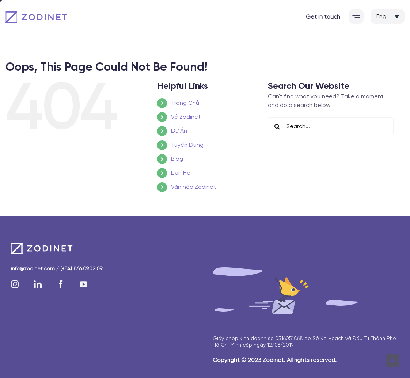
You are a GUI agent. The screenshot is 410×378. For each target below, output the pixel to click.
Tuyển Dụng (187, 145)
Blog (177, 159)
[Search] (277, 126)
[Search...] (331, 126)
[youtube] (83, 284)
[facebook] (61, 284)
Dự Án (179, 131)
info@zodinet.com (33, 269)
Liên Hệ (180, 173)
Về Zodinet (186, 117)
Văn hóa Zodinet (193, 187)
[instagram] (15, 284)
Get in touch (323, 17)
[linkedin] (38, 284)
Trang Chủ (185, 103)
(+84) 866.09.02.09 (81, 269)
